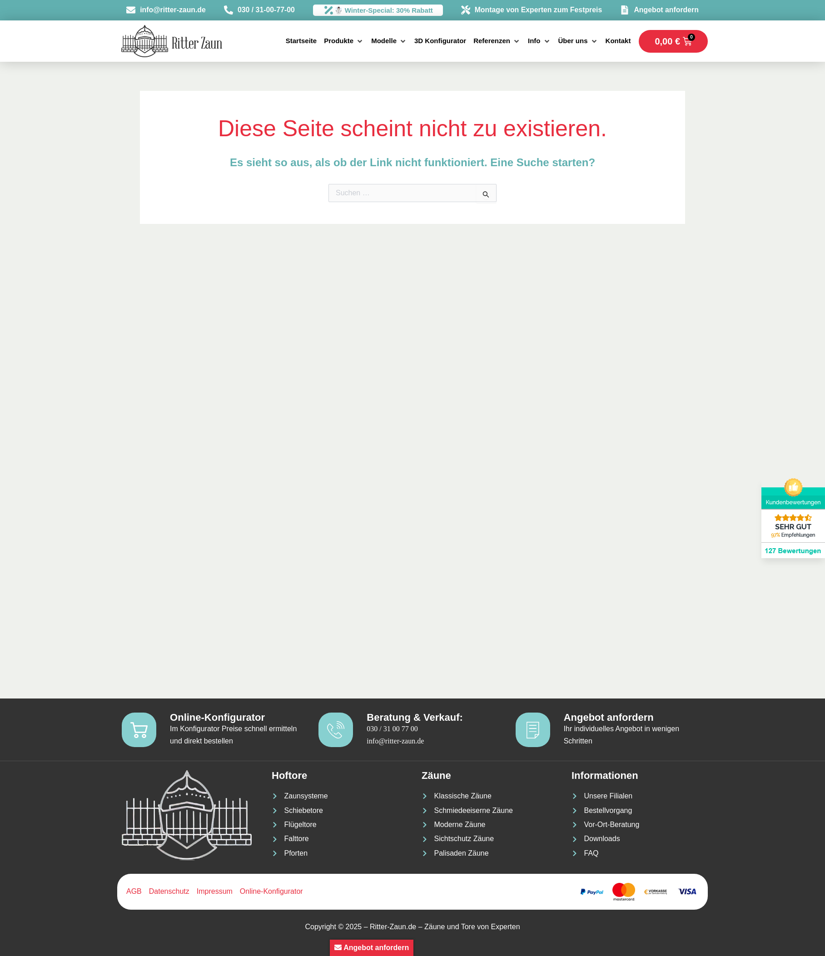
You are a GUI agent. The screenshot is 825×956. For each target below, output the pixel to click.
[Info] (539, 41)
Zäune (436, 775)
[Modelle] (389, 41)
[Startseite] (301, 41)
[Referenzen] (497, 41)
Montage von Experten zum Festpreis (539, 10)
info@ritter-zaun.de (174, 10)
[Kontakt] (618, 41)
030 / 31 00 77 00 (393, 728)
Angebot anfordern (665, 10)
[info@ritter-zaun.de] (133, 10)
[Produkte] (344, 41)
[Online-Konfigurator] (140, 729)
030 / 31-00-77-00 (267, 10)
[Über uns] (578, 41)
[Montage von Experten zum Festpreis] (470, 10)
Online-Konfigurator (219, 717)
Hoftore (289, 775)
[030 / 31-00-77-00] (230, 10)
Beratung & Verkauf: (416, 717)
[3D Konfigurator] (440, 41)
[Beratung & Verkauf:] (336, 729)
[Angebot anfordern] (625, 10)
